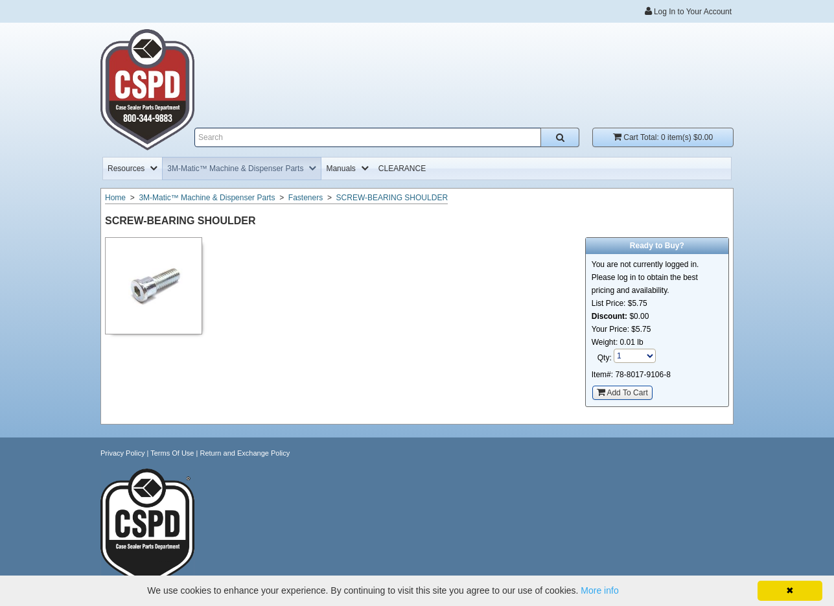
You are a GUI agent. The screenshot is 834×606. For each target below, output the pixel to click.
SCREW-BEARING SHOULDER (392, 197)
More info (599, 590)
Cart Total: (663, 137)
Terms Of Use (172, 453)
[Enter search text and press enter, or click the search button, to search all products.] (386, 137)
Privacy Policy (122, 453)
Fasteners (305, 197)
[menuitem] (132, 168)
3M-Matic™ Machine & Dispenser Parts (207, 197)
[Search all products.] (559, 137)
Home (115, 197)
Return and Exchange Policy (245, 453)
